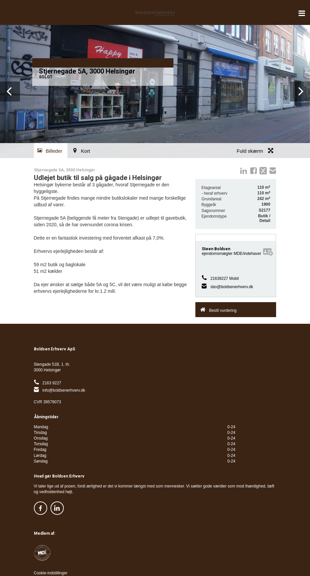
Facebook (253, 170)
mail (272, 170)
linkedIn (243, 170)
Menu (302, 10)
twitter (263, 170)
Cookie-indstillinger (50, 573)
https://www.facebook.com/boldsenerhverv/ (40, 508)
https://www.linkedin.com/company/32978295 (57, 508)
